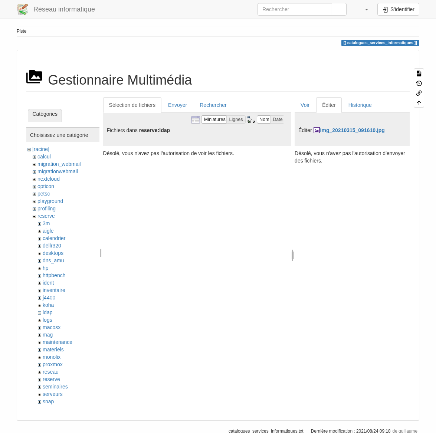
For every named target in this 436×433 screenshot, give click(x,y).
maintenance (57, 342)
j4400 (49, 298)
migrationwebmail (57, 171)
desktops (53, 253)
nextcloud (48, 179)
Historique (360, 105)
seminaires (55, 387)
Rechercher (213, 105)
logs (47, 320)
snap (48, 401)
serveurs (53, 394)
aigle (48, 231)
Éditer (329, 105)
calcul (44, 157)
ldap (47, 312)
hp (46, 268)
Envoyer (177, 105)
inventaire (54, 290)
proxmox (53, 364)
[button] (363, 9)
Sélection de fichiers (132, 105)
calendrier (54, 238)
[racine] (40, 149)
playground (50, 201)
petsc (43, 194)
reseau (51, 372)
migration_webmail (59, 164)
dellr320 (52, 246)
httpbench (54, 275)
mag (48, 335)
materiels (53, 349)
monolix (51, 357)
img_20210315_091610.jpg (352, 130)
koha (48, 305)
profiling (46, 208)
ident (48, 283)
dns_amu (53, 260)
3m (46, 223)
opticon (45, 186)
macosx (51, 327)
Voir (305, 105)
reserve (46, 216)
